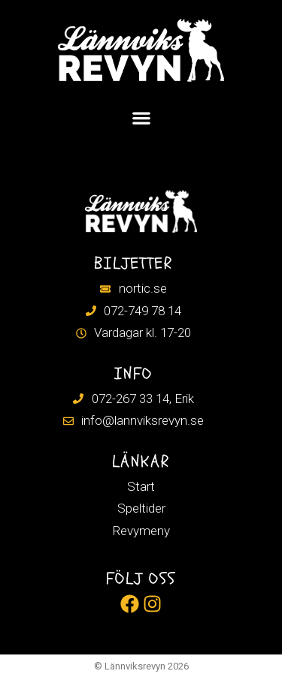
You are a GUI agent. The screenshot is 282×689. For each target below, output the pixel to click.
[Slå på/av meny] (141, 118)
